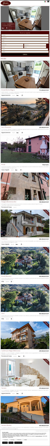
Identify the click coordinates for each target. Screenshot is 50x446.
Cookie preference (38, 436)
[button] (2, 18)
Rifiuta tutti (11, 442)
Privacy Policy (10, 437)
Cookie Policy (4, 437)
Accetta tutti (5, 442)
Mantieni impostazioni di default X (42, 431)
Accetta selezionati (18, 442)
